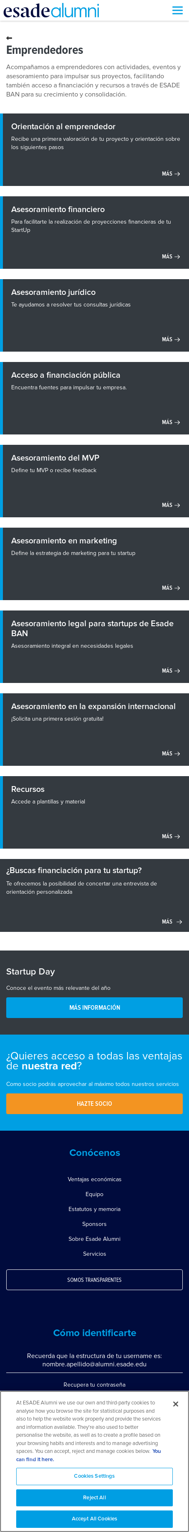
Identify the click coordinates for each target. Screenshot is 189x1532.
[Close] (176, 1404)
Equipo (94, 1194)
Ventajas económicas (95, 1179)
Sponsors (94, 1224)
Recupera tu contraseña (94, 1384)
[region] (94, 1461)
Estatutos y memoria (94, 1209)
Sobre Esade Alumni (94, 1238)
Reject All (94, 1498)
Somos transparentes (94, 1280)
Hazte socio (94, 1103)
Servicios (94, 1253)
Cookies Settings (94, 1476)
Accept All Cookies (94, 1519)
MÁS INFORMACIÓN (94, 1007)
